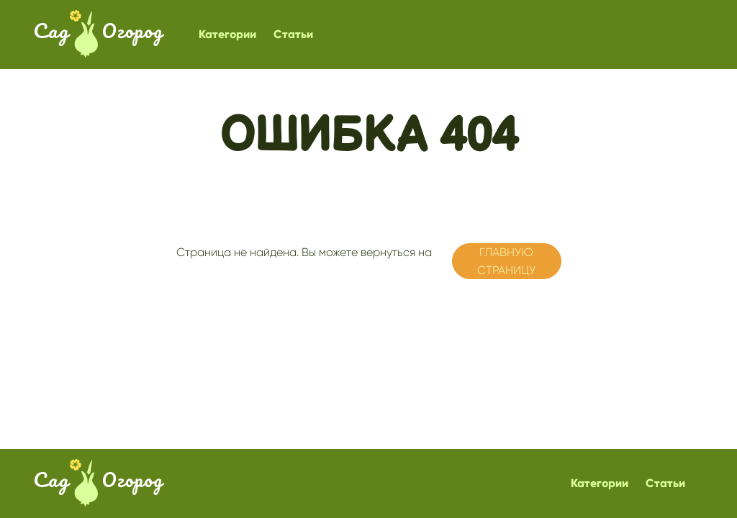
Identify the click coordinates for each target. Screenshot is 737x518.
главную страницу (506, 261)
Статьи (293, 34)
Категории (227, 34)
